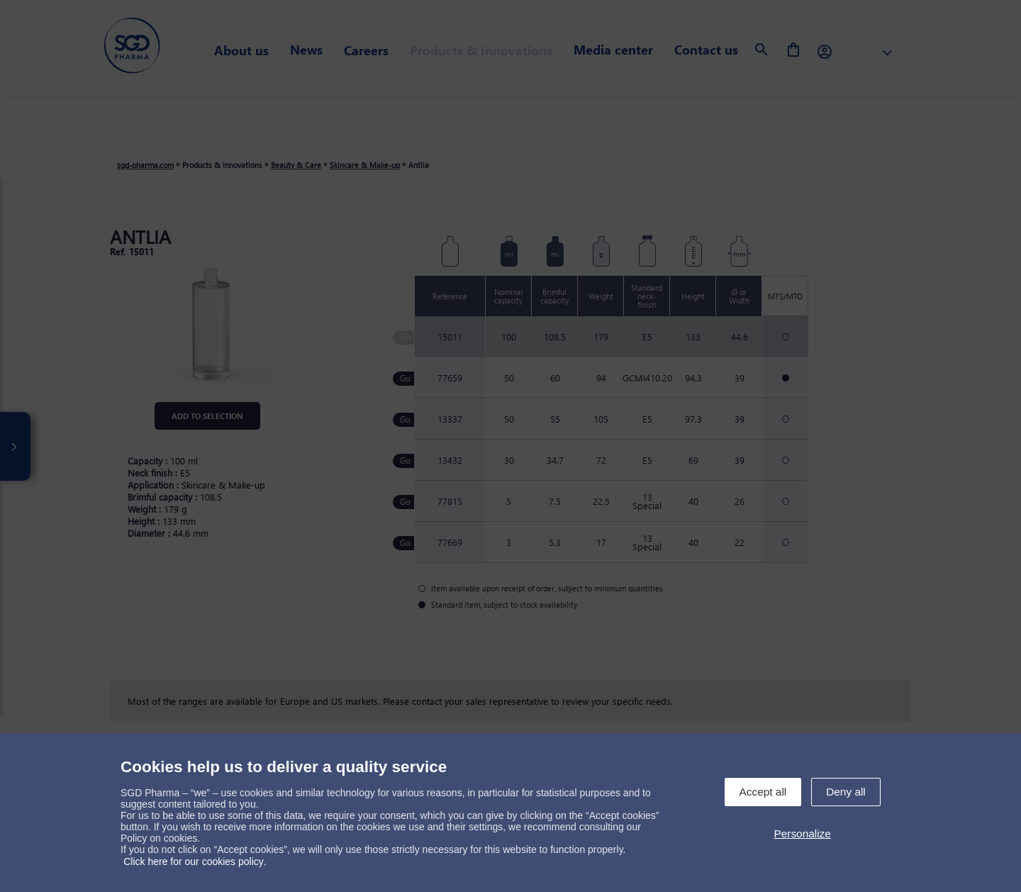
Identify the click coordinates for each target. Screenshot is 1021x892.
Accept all (763, 792)
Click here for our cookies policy (193, 861)
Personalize (802, 833)
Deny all (846, 792)
